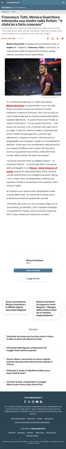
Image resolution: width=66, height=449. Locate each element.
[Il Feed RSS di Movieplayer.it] (41, 401)
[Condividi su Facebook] (48, 39)
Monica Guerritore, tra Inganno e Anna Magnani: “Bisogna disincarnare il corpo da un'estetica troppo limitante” (46, 308)
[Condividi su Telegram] (62, 39)
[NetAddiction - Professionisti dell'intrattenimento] (38, 428)
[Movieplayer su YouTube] (37, 401)
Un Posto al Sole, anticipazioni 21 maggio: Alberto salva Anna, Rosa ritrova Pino (26, 383)
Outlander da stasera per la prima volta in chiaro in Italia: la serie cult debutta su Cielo (29, 337)
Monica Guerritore (15, 105)
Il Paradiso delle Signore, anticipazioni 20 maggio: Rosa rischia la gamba (26, 349)
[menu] (2, 2)
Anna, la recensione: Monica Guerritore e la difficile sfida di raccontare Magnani (16, 305)
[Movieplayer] (33, 397)
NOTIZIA (4, 38)
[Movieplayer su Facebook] (25, 401)
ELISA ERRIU (11, 38)
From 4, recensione (19, 8)
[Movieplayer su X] (29, 401)
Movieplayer (5, 12)
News (13, 12)
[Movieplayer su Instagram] (33, 401)
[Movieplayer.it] (13, 2)
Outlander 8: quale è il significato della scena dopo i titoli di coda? (28, 371)
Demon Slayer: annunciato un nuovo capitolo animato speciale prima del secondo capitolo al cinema (29, 362)
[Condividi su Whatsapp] (58, 39)
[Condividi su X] (53, 39)
